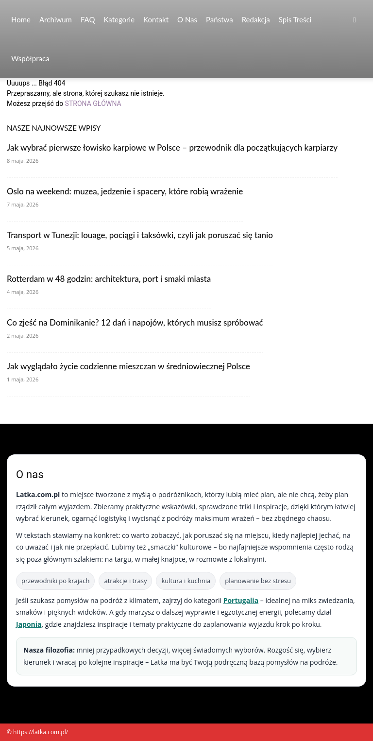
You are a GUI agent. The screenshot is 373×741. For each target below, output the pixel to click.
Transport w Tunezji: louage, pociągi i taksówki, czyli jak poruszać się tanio (140, 235)
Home (21, 19)
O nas (187, 19)
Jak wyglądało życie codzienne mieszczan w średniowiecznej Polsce (128, 366)
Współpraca (30, 58)
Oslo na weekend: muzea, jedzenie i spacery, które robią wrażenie (125, 191)
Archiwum (55, 19)
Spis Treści (295, 19)
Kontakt (156, 19)
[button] (354, 19)
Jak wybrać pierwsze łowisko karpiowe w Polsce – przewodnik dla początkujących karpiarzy (172, 147)
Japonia (29, 624)
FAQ (88, 19)
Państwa (219, 19)
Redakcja (256, 19)
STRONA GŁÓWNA (93, 103)
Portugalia (240, 600)
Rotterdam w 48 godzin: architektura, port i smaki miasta (109, 279)
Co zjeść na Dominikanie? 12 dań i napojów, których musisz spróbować (135, 322)
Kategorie (119, 19)
